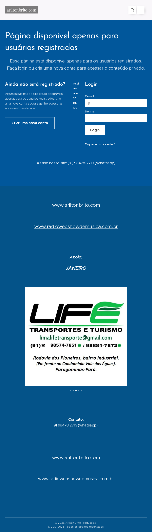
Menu (139, 10)
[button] (132, 10)
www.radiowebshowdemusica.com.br (76, 478)
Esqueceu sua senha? (100, 144)
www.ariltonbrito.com (76, 205)
